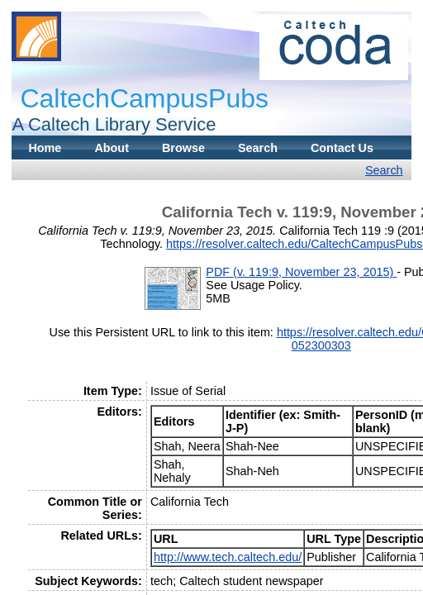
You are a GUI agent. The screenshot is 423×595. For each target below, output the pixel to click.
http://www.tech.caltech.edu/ (228, 557)
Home (44, 148)
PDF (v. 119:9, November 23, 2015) (301, 271)
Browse (183, 148)
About (111, 148)
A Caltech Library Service (114, 124)
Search (258, 148)
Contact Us (342, 148)
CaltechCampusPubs (144, 98)
